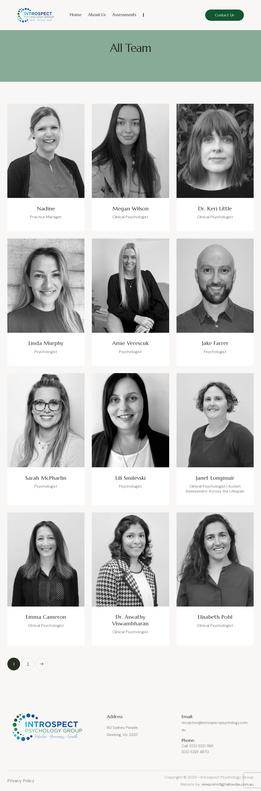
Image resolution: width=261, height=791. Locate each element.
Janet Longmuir (215, 478)
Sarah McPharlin (45, 478)
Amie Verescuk (130, 343)
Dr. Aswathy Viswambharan (130, 620)
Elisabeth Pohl (215, 617)
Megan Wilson (130, 209)
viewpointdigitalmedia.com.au (227, 784)
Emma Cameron (46, 617)
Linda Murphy (45, 343)
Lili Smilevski (130, 478)
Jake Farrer (215, 343)
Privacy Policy (21, 780)
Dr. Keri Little (215, 209)
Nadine (46, 209)
